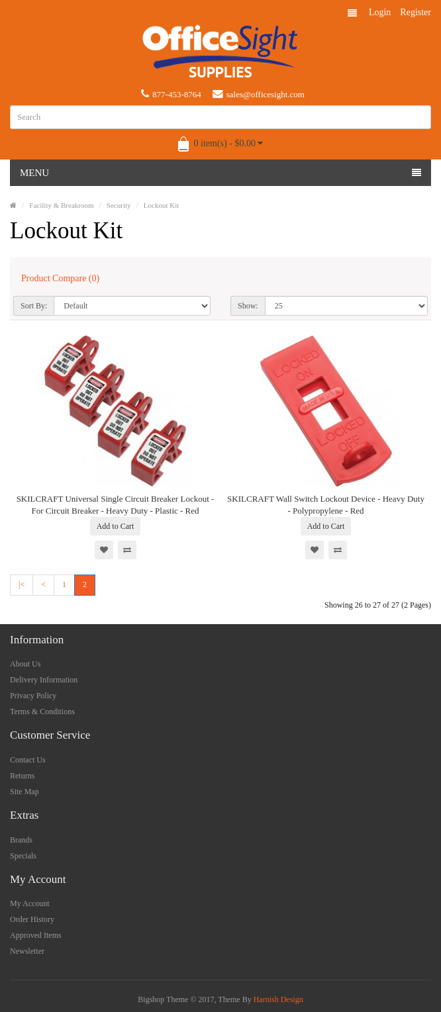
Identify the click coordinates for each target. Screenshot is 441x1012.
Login (380, 12)
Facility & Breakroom (61, 205)
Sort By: (34, 305)
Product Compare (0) (60, 278)
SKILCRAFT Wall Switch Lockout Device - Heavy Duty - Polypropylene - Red (325, 505)
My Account (30, 903)
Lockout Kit (161, 205)
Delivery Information (43, 679)
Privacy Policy (33, 695)
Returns (22, 775)
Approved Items (36, 935)
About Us (25, 663)
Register (415, 12)
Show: (248, 305)
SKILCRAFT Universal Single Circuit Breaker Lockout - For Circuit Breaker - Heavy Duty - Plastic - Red (116, 505)
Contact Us (28, 759)
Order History (32, 919)
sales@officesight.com (259, 94)
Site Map (24, 791)
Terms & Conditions (42, 711)
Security (119, 205)
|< (21, 584)
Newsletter (27, 951)
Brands (21, 840)
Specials (23, 855)
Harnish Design (278, 999)
